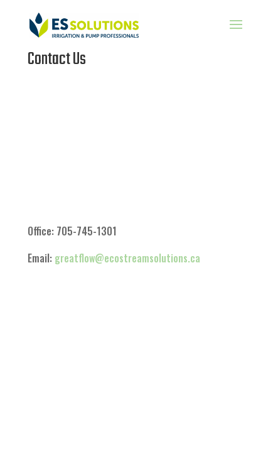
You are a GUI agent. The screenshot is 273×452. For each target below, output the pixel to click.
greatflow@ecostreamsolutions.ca (127, 258)
